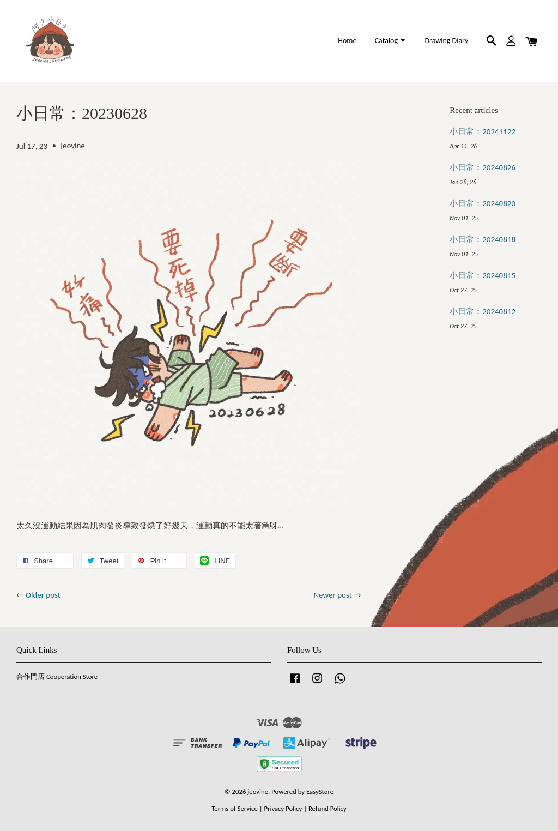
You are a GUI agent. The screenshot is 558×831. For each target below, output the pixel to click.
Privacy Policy (283, 808)
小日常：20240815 (482, 275)
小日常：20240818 (482, 239)
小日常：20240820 (482, 203)
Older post (43, 595)
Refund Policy (327, 808)
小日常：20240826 (482, 167)
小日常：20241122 (482, 131)
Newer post (332, 595)
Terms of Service (234, 808)
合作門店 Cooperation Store (57, 676)
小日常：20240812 (482, 311)
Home (347, 40)
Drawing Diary (446, 40)
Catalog (391, 40)
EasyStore (319, 791)
